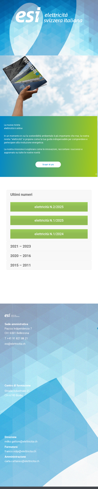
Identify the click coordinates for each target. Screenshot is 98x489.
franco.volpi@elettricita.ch (20, 451)
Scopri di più (48, 170)
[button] (90, 40)
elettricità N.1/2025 (49, 220)
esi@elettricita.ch (15, 343)
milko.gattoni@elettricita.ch (21, 441)
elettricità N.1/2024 (49, 234)
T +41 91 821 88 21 (16, 338)
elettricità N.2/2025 (49, 207)
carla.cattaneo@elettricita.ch (22, 461)
